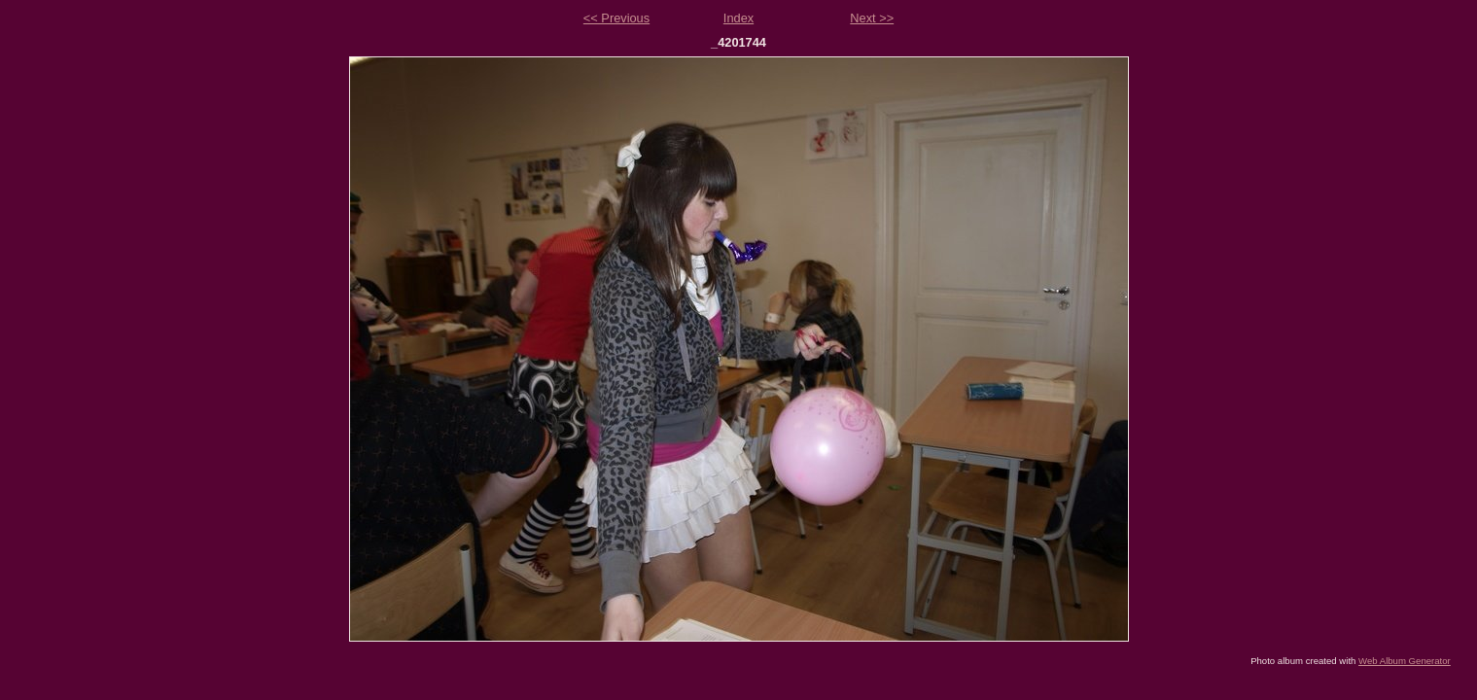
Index (738, 18)
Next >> (872, 18)
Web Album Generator (1404, 660)
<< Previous (616, 18)
